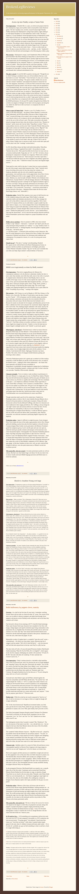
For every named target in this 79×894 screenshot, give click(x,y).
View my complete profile (59, 82)
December (59, 36)
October (59, 40)
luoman (41, 887)
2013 (57, 34)
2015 (57, 30)
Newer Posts (9, 876)
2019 (57, 21)
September (59, 42)
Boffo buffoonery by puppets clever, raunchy (22, 607)
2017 (57, 25)
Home (28, 876)
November (59, 38)
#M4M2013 (37, 345)
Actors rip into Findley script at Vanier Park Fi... (63, 47)
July (58, 44)
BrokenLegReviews (20, 7)
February (59, 69)
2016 (57, 27)
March (58, 67)
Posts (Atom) (15, 878)
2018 (57, 23)
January (58, 71)
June (58, 60)
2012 (57, 74)
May (58, 63)
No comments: (25, 260)
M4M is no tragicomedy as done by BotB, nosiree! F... (64, 50)
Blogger (51, 887)
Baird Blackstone (59, 80)
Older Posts (46, 876)
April (58, 65)
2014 (57, 32)
